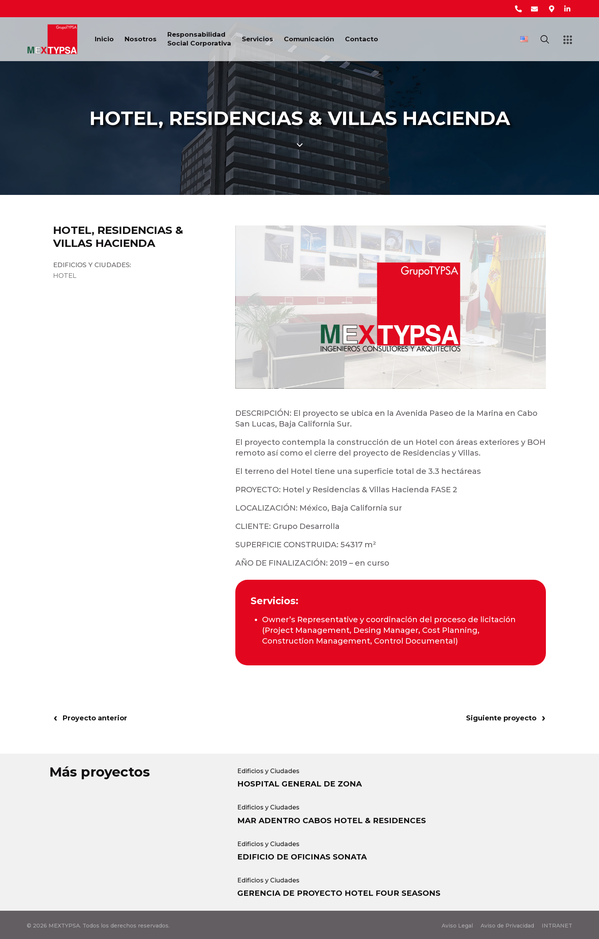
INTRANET (557, 925)
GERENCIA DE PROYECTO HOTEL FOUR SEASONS (338, 893)
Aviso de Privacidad (507, 925)
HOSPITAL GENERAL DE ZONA (299, 783)
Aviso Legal (457, 925)
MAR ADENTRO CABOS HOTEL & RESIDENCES (331, 820)
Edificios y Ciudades (268, 771)
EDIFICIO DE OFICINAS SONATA (302, 856)
